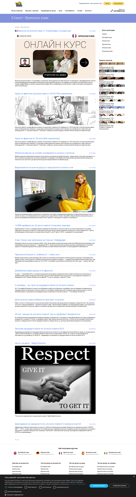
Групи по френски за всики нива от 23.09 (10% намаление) (43, 93)
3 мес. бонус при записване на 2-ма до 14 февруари (40, 240)
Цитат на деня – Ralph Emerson (30, 343)
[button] (45, 495)
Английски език (107, 37)
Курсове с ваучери (31, 11)
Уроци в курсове (17, 11)
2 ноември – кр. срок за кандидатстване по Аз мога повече (44, 285)
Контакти (88, 11)
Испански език (106, 47)
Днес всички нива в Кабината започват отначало (39, 300)
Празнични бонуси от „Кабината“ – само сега (37, 254)
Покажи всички (104, 129)
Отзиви (79, 11)
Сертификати (69, 11)
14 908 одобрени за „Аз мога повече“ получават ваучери (42, 225)
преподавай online (96, 3)
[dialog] (68, 486)
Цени (60, 11)
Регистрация (118, 3)
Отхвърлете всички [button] (119, 486)
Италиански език (107, 51)
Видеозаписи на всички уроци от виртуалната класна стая (44, 167)
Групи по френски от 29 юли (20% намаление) (37, 138)
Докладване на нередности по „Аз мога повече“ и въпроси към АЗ (48, 424)
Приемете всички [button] (99, 486)
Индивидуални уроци (48, 11)
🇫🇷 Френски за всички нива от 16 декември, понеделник (43, 31)
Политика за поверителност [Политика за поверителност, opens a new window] (78, 484)
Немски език (106, 41)
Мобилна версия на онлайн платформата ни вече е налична (44, 153)
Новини (104, 34)
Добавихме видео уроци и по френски (34, 270)
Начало (17, 27)
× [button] (134, 476)
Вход (107, 3)
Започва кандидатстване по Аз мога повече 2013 (39, 329)
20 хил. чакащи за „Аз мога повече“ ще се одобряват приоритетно (47, 314)
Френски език (106, 44)
